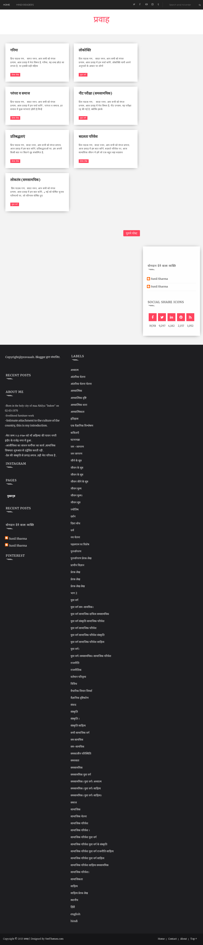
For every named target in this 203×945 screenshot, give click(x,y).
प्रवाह (101, 20)
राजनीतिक (76, 670)
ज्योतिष (75, 509)
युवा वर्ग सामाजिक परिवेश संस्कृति (87, 635)
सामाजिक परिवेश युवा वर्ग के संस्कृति (89, 844)
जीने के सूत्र (76, 460)
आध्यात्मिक (76, 391)
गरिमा (14, 50)
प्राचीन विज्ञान (77, 565)
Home (6, 4)
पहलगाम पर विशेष (80, 544)
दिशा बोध (75, 523)
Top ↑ (193, 939)
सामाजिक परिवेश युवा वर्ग (84, 837)
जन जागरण (76, 453)
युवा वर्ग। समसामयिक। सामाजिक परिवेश (91, 656)
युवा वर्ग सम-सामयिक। (82, 607)
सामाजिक (75, 809)
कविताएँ (75, 433)
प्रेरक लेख (15, 74)
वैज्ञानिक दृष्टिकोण (80, 698)
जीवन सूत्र (75, 502)
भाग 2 (74, 593)
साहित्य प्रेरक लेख (79, 893)
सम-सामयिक (77, 746)
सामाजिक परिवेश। (80, 872)
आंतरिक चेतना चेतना (81, 384)
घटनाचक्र (75, 439)
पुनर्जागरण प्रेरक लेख (81, 558)
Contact (172, 939)
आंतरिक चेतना (78, 377)
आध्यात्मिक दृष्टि (78, 398)
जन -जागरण (77, 446)
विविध (74, 684)
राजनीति (75, 663)
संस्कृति (74, 711)
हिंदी (73, 907)
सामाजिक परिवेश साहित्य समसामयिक (90, 865)
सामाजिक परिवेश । (80, 830)
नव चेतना (75, 537)
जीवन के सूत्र (77, 467)
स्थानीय (74, 900)
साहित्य (74, 886)
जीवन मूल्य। (76, 495)
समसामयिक (77, 767)
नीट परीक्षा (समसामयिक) (95, 93)
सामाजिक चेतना (79, 816)
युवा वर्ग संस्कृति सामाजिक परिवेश (87, 621)
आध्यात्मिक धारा (79, 405)
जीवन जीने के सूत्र (79, 481)
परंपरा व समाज (20, 93)
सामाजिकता (77, 879)
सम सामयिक (77, 739)
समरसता (75, 760)
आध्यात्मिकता (77, 412)
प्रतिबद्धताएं (17, 136)
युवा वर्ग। (75, 649)
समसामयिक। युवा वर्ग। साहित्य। (86, 795)
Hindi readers (25, 4)
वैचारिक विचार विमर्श (81, 691)
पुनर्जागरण (76, 551)
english (75, 914)
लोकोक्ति (85, 50)
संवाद (73, 705)
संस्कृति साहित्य (78, 725)
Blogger (40, 357)
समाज (74, 802)
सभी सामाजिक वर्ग (80, 732)
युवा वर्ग (83, 74)
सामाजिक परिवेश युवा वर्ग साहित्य (87, 858)
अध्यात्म (75, 370)
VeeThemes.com (54, 938)
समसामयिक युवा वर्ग (81, 774)
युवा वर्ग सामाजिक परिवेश (84, 628)
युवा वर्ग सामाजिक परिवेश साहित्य (87, 642)
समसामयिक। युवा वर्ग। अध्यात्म (86, 781)
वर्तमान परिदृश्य (78, 677)
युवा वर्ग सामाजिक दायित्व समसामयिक (90, 614)
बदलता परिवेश (88, 136)
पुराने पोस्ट (131, 233)
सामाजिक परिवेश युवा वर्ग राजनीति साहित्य (92, 851)
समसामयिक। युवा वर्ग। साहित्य (86, 788)
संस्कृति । (75, 718)
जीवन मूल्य (76, 488)
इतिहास (74, 418)
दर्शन (73, 516)
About (183, 939)
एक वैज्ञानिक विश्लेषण (82, 425)
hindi (74, 921)
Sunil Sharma (159, 279)
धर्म (72, 530)
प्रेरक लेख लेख (78, 586)
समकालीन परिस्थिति (81, 753)
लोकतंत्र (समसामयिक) (25, 179)
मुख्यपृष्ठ (11, 496)
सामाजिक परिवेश (79, 823)
